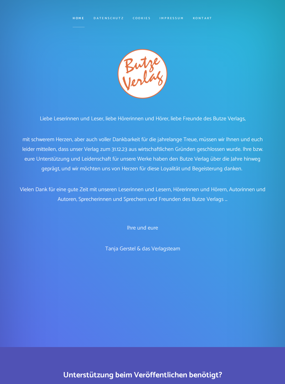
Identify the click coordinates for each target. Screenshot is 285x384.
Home (79, 18)
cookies (142, 18)
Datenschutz (109, 18)
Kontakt (203, 18)
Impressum (171, 18)
